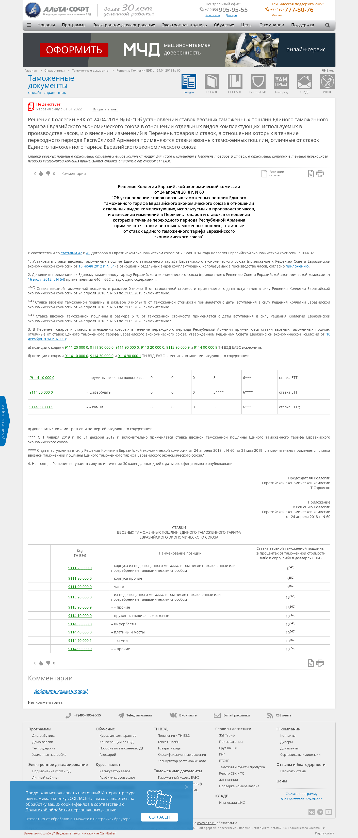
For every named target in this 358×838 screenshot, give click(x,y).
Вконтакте (183, 715)
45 (88, 252)
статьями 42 (71, 252)
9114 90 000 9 (205, 347)
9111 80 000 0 (101, 347)
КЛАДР (221, 795)
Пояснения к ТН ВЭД (174, 735)
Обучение (224, 25)
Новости (46, 25)
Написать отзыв (293, 771)
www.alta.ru (206, 822)
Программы (74, 25)
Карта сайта (324, 833)
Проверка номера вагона (239, 786)
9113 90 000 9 (178, 347)
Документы (289, 748)
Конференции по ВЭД (117, 742)
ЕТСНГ (224, 760)
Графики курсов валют (117, 777)
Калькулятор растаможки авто (182, 761)
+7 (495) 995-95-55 (83, 715)
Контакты (213, 15)
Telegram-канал (135, 715)
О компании (271, 25)
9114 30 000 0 (101, 355)
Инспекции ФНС (232, 802)
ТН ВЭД (161, 728)
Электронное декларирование (124, 25)
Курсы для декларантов (118, 735)
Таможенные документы (51, 81)
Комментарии (73, 173)
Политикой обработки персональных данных (70, 810)
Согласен (159, 817)
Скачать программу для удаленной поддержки (301, 795)
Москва (277, 15)
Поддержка (302, 25)
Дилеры (231, 15)
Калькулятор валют (115, 771)
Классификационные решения (182, 754)
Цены (246, 25)
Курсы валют (108, 764)
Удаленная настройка (49, 754)
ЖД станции (228, 779)
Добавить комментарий (61, 691)
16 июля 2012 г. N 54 (96, 266)
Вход (328, 70)
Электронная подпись (184, 25)
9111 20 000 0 (76, 347)
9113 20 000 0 (152, 347)
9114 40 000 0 (80, 632)
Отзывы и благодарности (301, 764)
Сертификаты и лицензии (300, 754)
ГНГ (222, 754)
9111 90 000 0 (127, 347)
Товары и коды (169, 748)
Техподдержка (43, 748)
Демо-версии (42, 742)
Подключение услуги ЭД (51, 771)
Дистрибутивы (43, 735)
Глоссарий (108, 754)
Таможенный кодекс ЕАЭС (178, 777)
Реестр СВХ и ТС (231, 773)
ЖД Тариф (227, 735)
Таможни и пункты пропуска (242, 767)
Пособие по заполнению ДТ (121, 748)
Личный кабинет (45, 777)
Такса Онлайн (168, 742)
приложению (297, 266)
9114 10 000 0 (76, 355)
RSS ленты (279, 715)
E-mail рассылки (232, 715)
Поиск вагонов (230, 741)
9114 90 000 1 (129, 355)
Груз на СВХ (228, 748)
